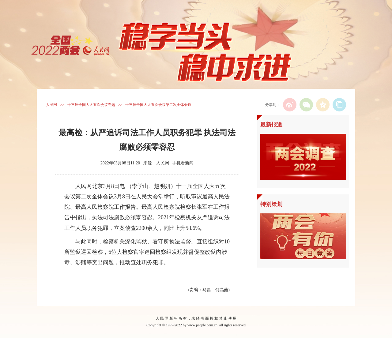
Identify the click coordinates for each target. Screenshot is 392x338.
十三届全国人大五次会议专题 (91, 105)
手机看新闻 (183, 163)
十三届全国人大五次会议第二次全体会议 (158, 105)
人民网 (51, 105)
